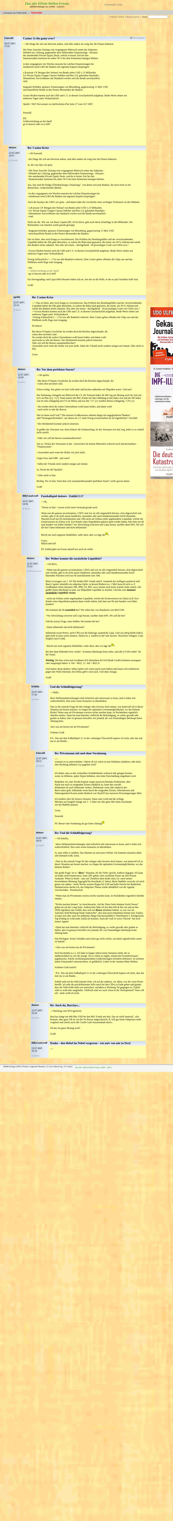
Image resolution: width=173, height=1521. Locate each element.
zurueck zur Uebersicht (15, 13)
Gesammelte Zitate (113, 4)
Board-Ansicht (132, 17)
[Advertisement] (96, 25)
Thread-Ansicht (116, 17)
